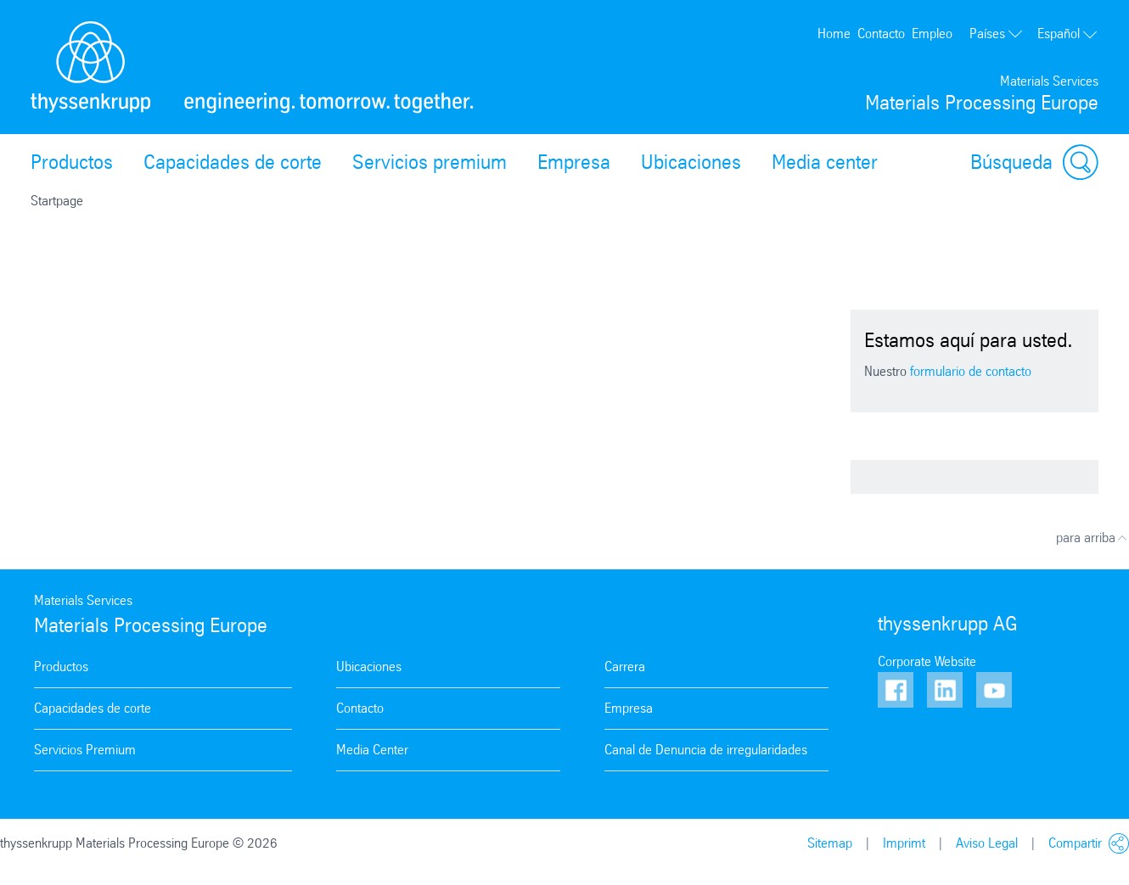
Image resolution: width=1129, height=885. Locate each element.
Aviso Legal (987, 843)
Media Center (372, 750)
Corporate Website (927, 661)
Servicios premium (429, 162)
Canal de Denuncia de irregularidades (705, 750)
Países (996, 33)
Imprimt (904, 843)
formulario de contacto (970, 371)
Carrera (624, 666)
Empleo (932, 33)
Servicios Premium (85, 750)
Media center (825, 162)
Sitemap (829, 843)
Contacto (881, 33)
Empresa (573, 162)
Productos (72, 162)
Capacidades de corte (232, 162)
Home (834, 33)
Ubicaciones (691, 162)
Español (1067, 33)
